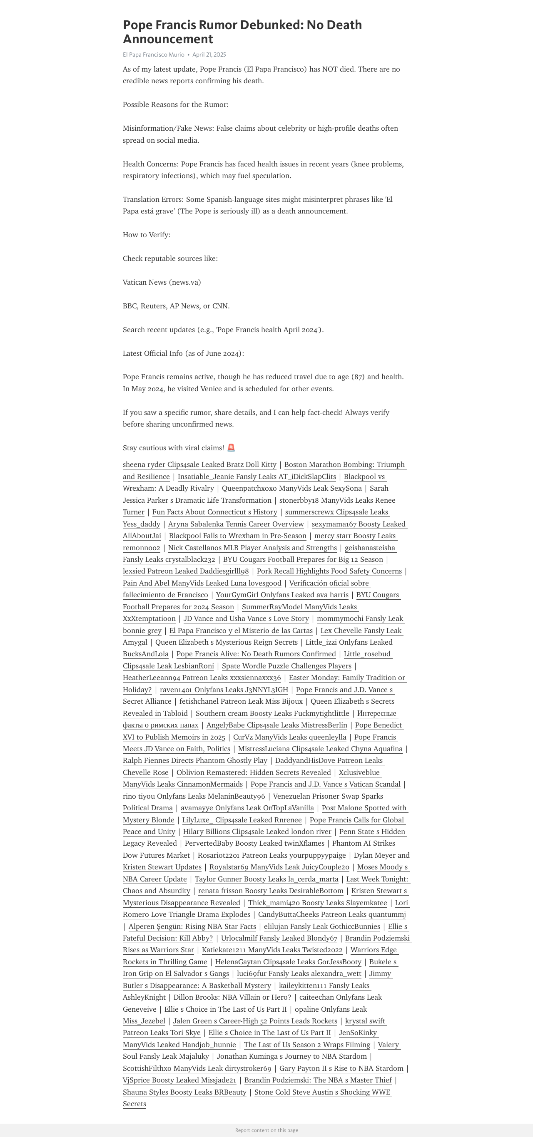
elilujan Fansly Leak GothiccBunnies (322, 926)
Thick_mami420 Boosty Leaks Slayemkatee (317, 902)
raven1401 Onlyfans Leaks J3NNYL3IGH (224, 689)
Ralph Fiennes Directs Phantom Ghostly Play (195, 760)
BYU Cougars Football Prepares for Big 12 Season (303, 559)
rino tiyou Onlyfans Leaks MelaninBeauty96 (194, 796)
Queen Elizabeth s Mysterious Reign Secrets (226, 642)
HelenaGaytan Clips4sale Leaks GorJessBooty (288, 961)
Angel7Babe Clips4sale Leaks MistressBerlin (277, 725)
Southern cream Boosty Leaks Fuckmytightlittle (272, 713)
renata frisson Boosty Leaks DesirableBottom (271, 890)
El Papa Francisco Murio (153, 54)
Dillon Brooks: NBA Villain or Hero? (232, 997)
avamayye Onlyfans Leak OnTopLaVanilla (247, 807)
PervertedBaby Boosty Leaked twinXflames (254, 843)
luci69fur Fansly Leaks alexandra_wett (299, 973)
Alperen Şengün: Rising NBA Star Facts (192, 926)
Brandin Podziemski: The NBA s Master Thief (318, 1080)
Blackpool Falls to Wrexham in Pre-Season (237, 535)
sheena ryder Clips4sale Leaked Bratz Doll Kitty (199, 464)
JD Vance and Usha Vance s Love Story (246, 618)
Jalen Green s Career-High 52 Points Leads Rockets (255, 1020)
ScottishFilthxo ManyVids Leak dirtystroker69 (197, 1068)
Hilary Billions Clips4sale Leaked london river (257, 831)
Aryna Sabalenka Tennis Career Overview (236, 524)
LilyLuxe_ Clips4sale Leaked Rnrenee (242, 819)
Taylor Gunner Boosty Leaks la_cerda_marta (267, 879)
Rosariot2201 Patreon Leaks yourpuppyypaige (272, 855)
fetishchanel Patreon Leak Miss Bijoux (241, 701)
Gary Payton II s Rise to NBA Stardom (341, 1068)
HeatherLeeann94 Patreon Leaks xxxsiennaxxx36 (202, 677)
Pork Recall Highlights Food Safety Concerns (329, 571)
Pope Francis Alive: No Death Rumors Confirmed (256, 653)
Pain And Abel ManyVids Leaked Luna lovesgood (202, 583)
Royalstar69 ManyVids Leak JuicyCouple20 (279, 866)
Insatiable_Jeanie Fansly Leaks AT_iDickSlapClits (257, 476)
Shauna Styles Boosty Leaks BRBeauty (185, 1092)
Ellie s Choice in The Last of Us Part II (225, 1009)
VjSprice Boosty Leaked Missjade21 (180, 1080)
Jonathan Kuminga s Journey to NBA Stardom (292, 1056)
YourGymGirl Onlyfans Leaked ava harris (282, 594)
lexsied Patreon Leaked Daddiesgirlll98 (186, 571)
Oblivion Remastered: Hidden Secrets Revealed (254, 772)
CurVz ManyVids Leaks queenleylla (289, 737)
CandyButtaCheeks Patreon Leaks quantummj (332, 914)
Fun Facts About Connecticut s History (214, 511)
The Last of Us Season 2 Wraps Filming (307, 1044)
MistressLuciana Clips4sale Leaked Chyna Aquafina (320, 748)
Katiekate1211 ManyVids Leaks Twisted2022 (272, 949)
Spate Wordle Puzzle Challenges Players (286, 665)
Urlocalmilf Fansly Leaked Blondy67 (279, 938)
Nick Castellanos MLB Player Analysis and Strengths (252, 547)
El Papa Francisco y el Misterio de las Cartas (241, 630)
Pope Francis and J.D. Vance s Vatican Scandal (326, 784)
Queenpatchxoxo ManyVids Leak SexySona (292, 488)
